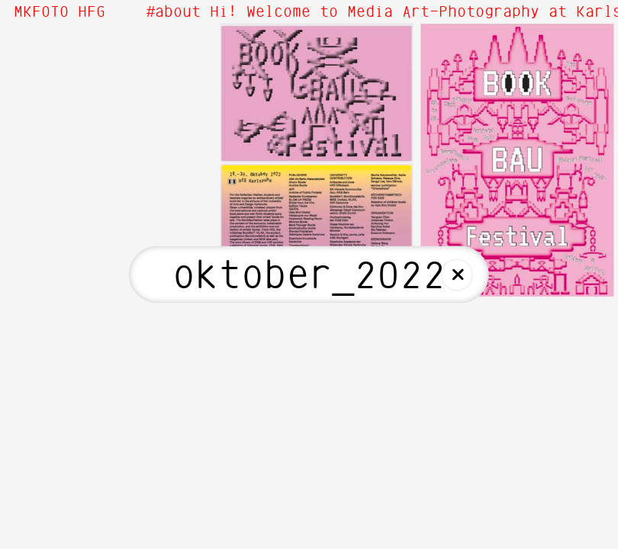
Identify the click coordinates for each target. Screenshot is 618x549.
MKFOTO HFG (59, 12)
